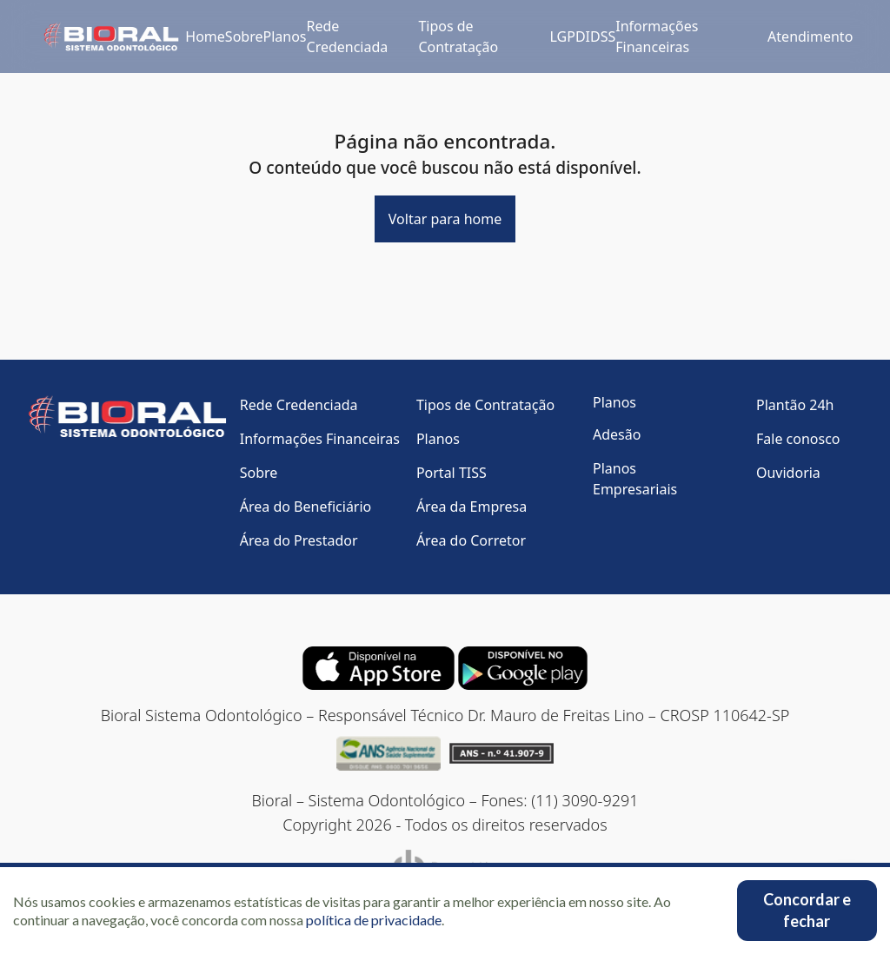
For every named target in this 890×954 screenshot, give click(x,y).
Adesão (617, 434)
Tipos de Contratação (458, 36)
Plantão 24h (795, 404)
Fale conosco (798, 438)
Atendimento (810, 36)
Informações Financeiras (656, 36)
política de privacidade (374, 919)
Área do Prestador (299, 540)
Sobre (244, 36)
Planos (284, 36)
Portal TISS (451, 472)
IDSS (601, 36)
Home (205, 36)
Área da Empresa (471, 506)
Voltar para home (445, 219)
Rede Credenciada (348, 36)
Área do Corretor (471, 540)
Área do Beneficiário (306, 506)
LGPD (568, 36)
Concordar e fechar (807, 910)
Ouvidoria (788, 472)
